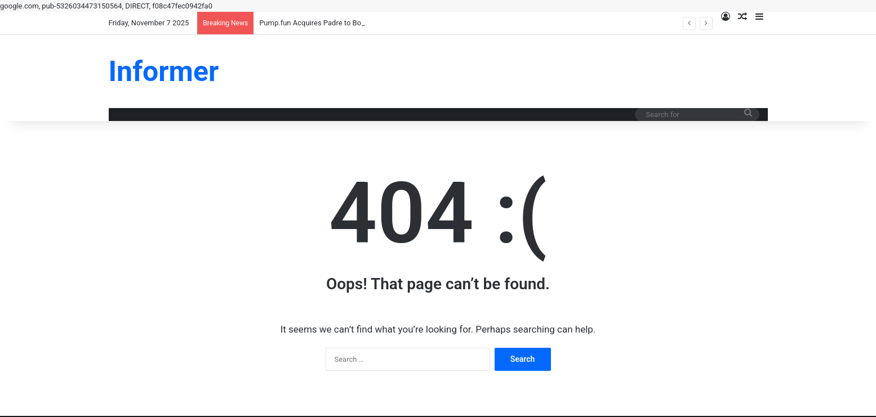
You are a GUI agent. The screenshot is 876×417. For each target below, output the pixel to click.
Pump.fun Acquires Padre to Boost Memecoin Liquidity (348, 23)
